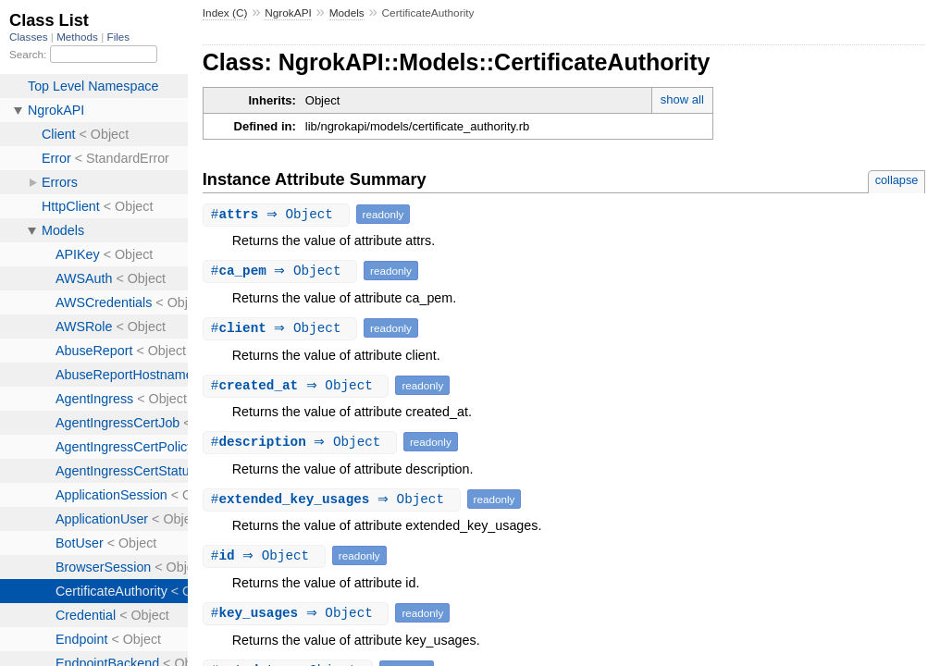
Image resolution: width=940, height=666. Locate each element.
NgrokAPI (288, 12)
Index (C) (225, 12)
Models (347, 12)
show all (682, 99)
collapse (897, 180)
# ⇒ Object (278, 214)
